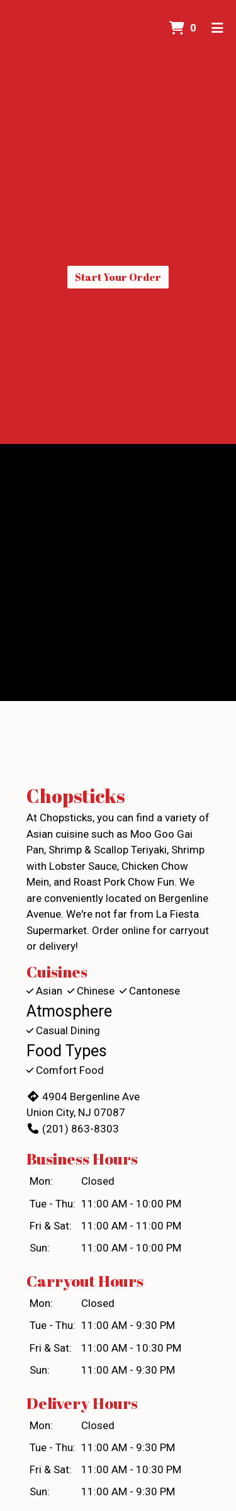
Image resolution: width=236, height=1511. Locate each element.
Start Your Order (118, 277)
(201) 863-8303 (72, 1128)
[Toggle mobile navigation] (217, 28)
